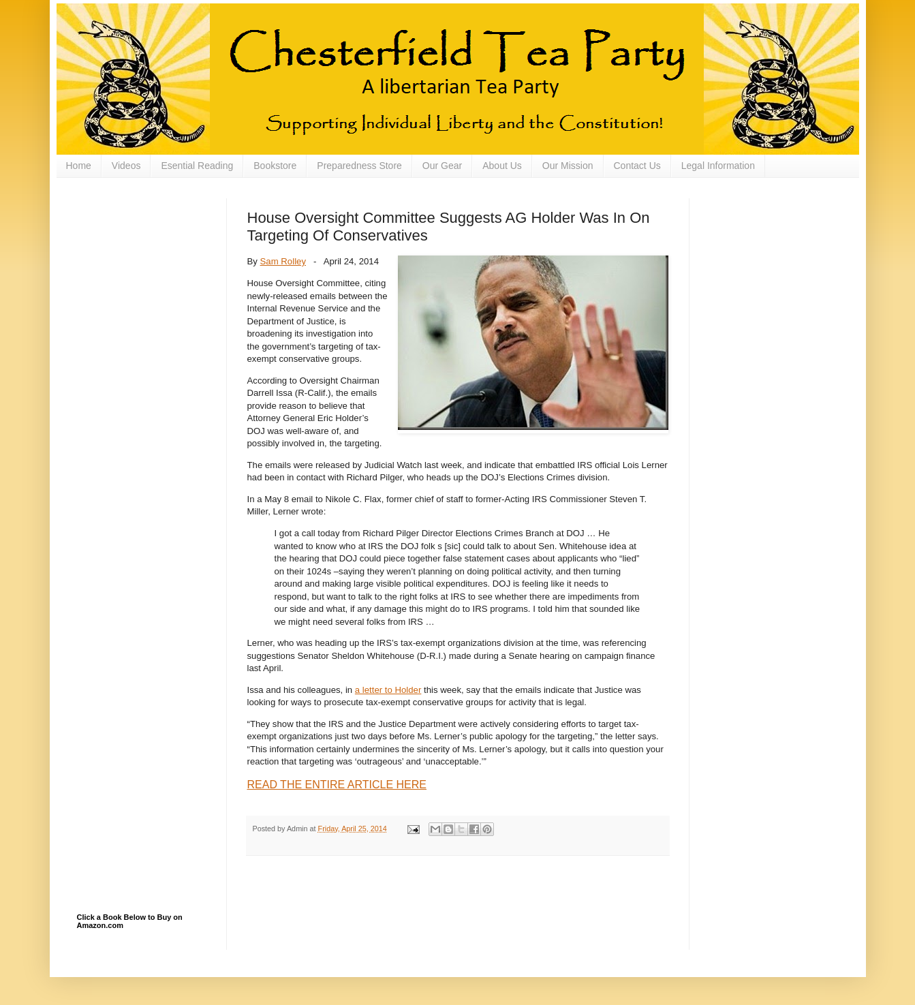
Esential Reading (197, 165)
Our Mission (567, 165)
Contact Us (637, 165)
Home (78, 165)
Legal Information (718, 165)
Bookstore (274, 165)
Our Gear (442, 165)
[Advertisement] (145, 266)
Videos (126, 165)
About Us (502, 165)
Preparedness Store (359, 165)
